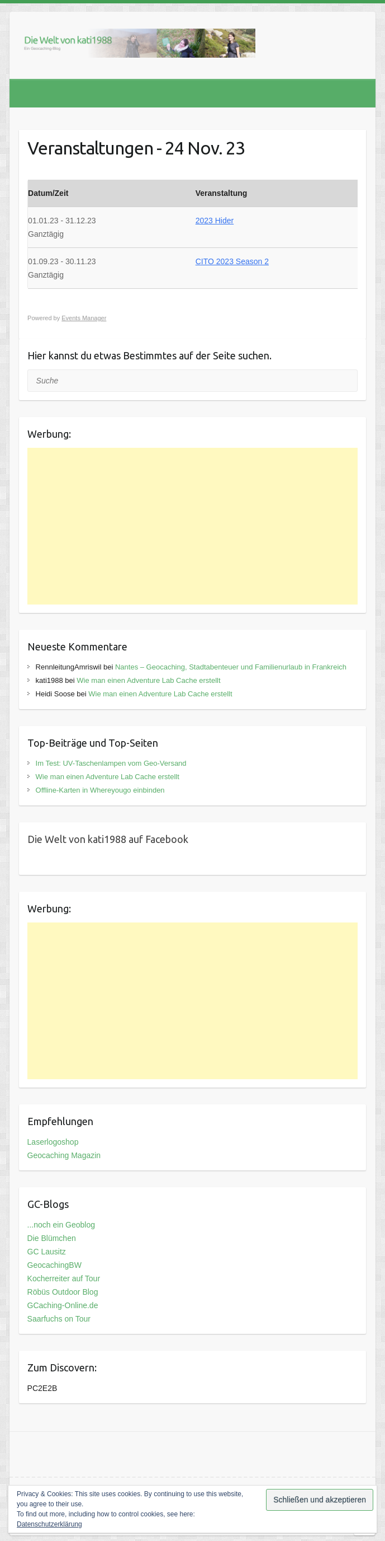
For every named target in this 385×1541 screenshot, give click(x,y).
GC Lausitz (46, 1251)
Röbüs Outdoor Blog (62, 1291)
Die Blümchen (51, 1238)
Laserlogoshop (53, 1141)
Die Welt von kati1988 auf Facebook (107, 839)
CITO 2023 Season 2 (232, 261)
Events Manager (83, 318)
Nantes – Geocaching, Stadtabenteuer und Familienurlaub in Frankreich (230, 667)
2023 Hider (215, 220)
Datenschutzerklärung (49, 1524)
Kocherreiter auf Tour (63, 1278)
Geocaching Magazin (64, 1155)
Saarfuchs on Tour (59, 1318)
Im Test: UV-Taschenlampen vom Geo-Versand (111, 763)
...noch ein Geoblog (61, 1224)
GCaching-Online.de (62, 1305)
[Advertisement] (192, 526)
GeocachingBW (54, 1265)
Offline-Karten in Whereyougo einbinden (100, 790)
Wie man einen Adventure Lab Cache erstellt (148, 680)
